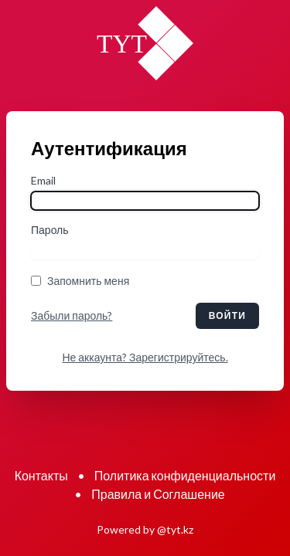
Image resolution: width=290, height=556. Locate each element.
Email (43, 180)
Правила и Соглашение (157, 493)
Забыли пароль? (71, 315)
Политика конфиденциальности (185, 475)
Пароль (50, 229)
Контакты (41, 475)
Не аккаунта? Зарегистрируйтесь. (144, 357)
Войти (227, 315)
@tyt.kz (175, 529)
